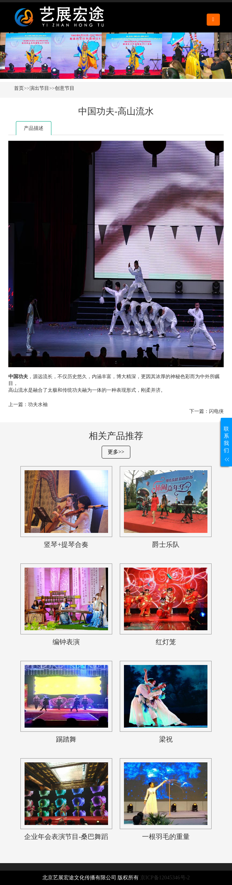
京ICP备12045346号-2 (165, 877)
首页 (19, 88)
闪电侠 (216, 411)
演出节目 (39, 88)
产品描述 (33, 128)
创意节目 (64, 88)
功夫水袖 (38, 404)
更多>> (116, 452)
